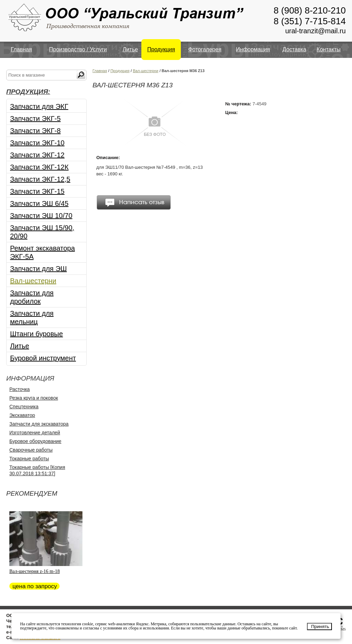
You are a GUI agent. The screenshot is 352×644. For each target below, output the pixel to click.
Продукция (161, 49)
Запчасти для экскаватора (39, 424)
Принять (320, 626)
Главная (21, 49)
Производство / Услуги (78, 49)
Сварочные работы (31, 450)
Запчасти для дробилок (32, 297)
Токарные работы (29, 458)
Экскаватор (22, 415)
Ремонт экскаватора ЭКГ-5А (42, 252)
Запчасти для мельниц (32, 317)
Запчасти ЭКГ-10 (37, 143)
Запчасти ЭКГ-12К (39, 167)
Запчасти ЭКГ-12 (37, 155)
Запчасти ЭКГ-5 (35, 118)
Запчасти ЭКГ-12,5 (40, 179)
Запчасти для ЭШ (38, 268)
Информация (253, 49)
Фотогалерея (204, 49)
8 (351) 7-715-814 (310, 21)
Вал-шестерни (33, 281)
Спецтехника (23, 406)
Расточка (19, 389)
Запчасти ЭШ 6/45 (39, 203)
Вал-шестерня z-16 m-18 (34, 571)
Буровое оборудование (35, 441)
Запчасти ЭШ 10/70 (41, 215)
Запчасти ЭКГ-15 (37, 191)
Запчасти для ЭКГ (39, 106)
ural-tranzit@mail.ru (315, 31)
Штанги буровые (36, 334)
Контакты (329, 49)
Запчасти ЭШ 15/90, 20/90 (42, 232)
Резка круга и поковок (33, 398)
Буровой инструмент (43, 358)
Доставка (294, 49)
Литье (130, 49)
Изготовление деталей (34, 432)
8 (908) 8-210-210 (310, 10)
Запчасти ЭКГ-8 (35, 130)
